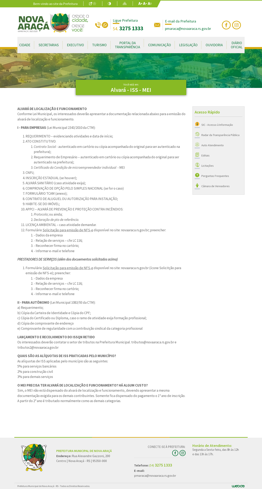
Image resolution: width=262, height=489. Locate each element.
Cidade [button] (24, 45)
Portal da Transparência (127, 45)
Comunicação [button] (159, 45)
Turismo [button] (99, 45)
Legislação (188, 45)
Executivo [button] (75, 45)
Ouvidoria (214, 45)
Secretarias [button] (48, 45)
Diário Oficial (236, 45)
